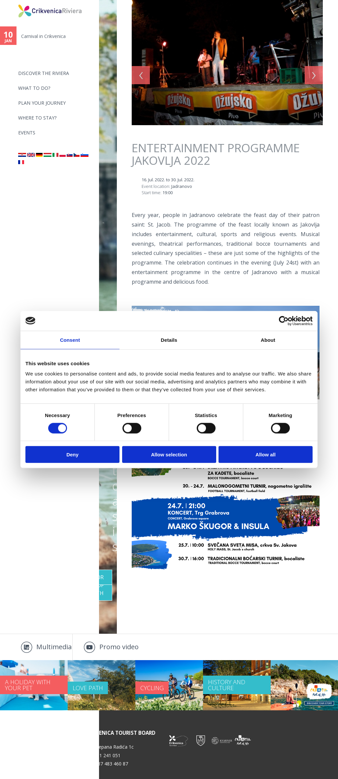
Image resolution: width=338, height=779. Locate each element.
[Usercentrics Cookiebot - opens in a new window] (284, 321)
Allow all (265, 454)
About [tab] (268, 339)
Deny (72, 454)
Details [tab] (169, 339)
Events (26, 132)
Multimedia (54, 646)
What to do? (34, 88)
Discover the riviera (43, 73)
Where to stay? (37, 118)
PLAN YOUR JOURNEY (42, 103)
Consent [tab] (70, 339)
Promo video (119, 646)
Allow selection (169, 454)
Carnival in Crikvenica (43, 36)
